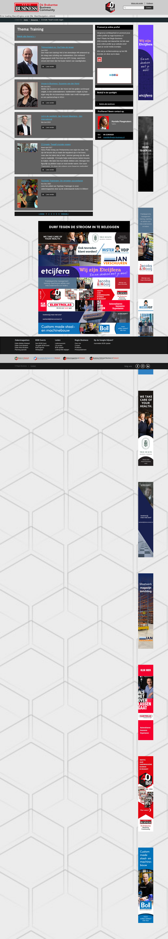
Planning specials (21, 350)
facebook (138, 366)
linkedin (148, 366)
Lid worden (58, 345)
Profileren (149, 3)
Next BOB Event (40, 343)
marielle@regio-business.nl (113, 137)
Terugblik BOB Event (42, 345)
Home (26, 20)
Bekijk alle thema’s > (26, 36)
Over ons (78, 343)
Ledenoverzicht (60, 343)
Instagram (143, 366)
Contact (77, 345)
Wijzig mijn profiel (137, 3)
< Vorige (41, 214)
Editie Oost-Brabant (21, 345)
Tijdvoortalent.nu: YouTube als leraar (57, 47)
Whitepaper (39, 350)
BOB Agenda (39, 347)
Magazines (34, 20)
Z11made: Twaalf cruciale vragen (56, 144)
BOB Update (59, 347)
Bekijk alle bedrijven (107, 104)
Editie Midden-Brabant (22, 343)
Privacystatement (80, 350)
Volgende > (65, 214)
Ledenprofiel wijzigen (62, 350)
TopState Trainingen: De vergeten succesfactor (62, 181)
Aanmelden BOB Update (102, 343)
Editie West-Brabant (21, 347)
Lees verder (50, 66)
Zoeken (148, 8)
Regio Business (36, 7)
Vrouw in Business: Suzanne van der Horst (60, 83)
